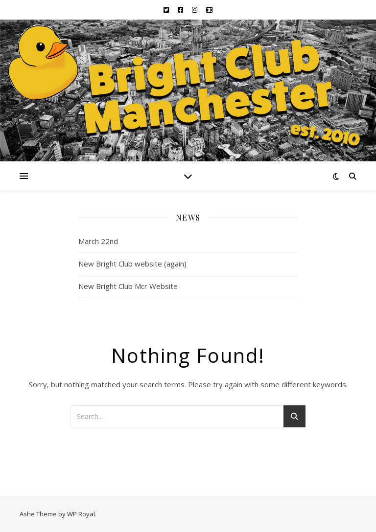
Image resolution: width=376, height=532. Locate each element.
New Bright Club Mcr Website (128, 286)
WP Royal (81, 514)
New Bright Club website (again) (132, 263)
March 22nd (98, 241)
